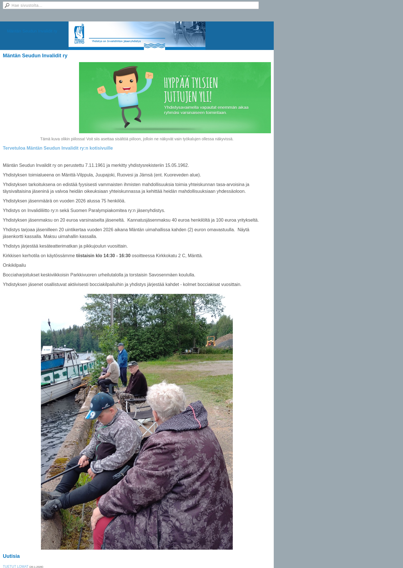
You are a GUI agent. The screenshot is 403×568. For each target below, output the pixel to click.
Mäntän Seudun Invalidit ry (32, 31)
